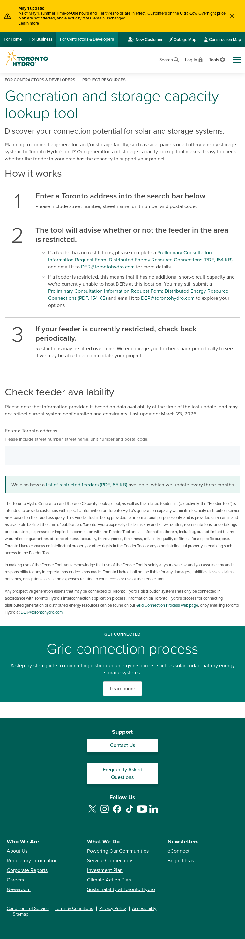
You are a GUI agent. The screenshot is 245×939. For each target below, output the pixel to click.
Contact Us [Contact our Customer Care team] (122, 745)
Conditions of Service (28, 908)
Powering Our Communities (118, 851)
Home (13, 39)
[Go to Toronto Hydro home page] (26, 58)
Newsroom (19, 889)
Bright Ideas (180, 861)
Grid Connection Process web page (167, 605)
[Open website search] (169, 59)
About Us (17, 851)
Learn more (29, 23)
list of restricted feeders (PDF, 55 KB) (86, 485)
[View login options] (194, 59)
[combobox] (122, 455)
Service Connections (110, 861)
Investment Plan (105, 870)
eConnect (178, 851)
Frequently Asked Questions (122, 773)
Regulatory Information (32, 861)
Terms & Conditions (74, 908)
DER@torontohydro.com (108, 267)
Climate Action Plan (109, 880)
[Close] (232, 16)
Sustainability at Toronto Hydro (121, 889)
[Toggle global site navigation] (237, 60)
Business (40, 39)
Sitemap (20, 914)
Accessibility (144, 908)
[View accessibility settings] (217, 59)
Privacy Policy (112, 908)
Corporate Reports (27, 870)
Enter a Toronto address (122, 435)
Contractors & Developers (87, 39)
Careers (15, 880)
